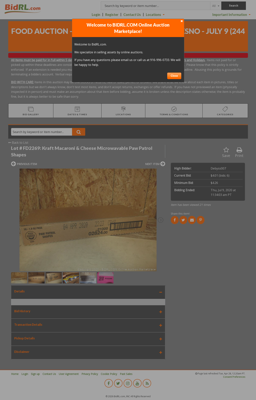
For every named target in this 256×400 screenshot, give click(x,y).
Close (174, 75)
